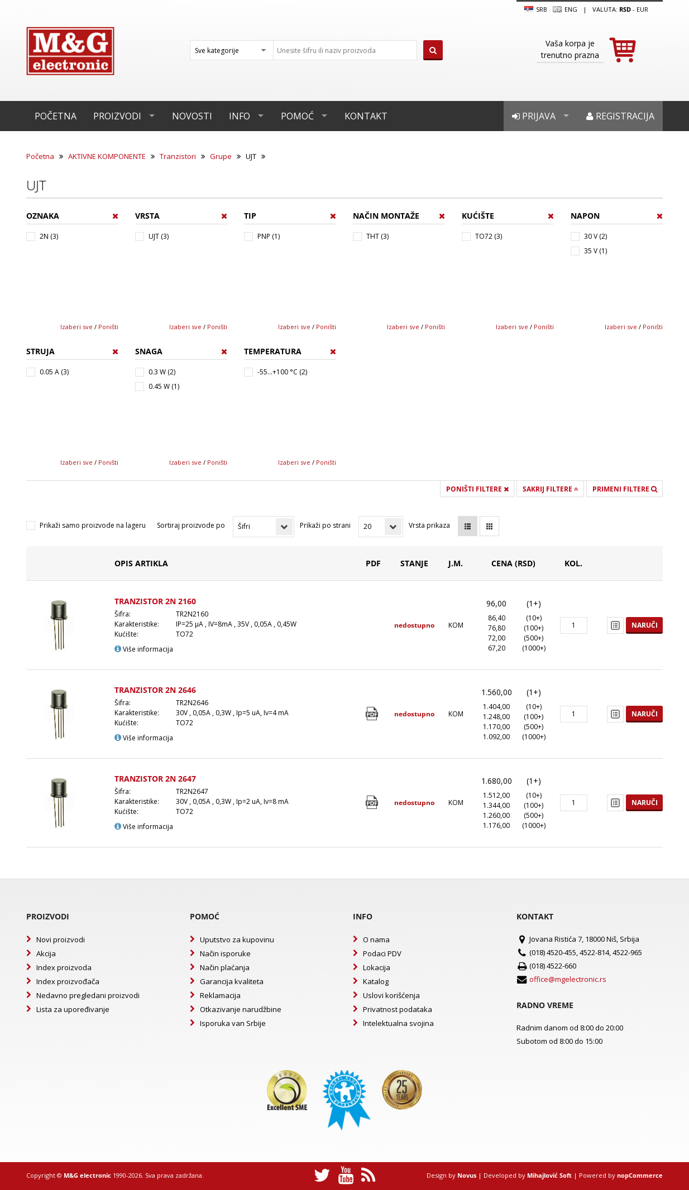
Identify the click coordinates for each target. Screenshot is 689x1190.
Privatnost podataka (397, 1009)
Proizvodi (117, 116)
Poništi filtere (477, 489)
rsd (625, 9)
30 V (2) (595, 236)
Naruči (644, 625)
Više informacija (143, 649)
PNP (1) (268, 236)
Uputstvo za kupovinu (237, 939)
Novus (466, 1175)
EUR (642, 9)
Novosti (192, 116)
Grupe (221, 156)
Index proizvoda (64, 967)
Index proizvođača (67, 981)
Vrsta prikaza (429, 525)
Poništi (108, 326)
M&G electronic (87, 1175)
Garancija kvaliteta (232, 981)
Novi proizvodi (60, 939)
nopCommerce (640, 1175)
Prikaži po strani (325, 525)
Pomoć (297, 116)
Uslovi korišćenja (391, 995)
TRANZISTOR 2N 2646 (155, 690)
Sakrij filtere (550, 489)
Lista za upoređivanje (72, 1009)
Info (239, 116)
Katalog (376, 981)
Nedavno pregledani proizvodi (88, 995)
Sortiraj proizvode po (191, 525)
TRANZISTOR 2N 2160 (155, 601)
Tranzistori (178, 156)
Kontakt (365, 116)
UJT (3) (159, 236)
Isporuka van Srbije (233, 1023)
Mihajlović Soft (549, 1175)
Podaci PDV (382, 953)
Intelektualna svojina (398, 1023)
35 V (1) (595, 251)
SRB (535, 9)
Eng (565, 9)
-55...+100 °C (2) (282, 372)
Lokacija (376, 967)
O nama (376, 939)
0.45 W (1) (164, 386)
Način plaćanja (225, 967)
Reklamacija (220, 995)
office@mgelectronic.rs (567, 979)
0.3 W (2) (162, 372)
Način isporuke (225, 953)
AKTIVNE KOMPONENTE (107, 156)
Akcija (46, 953)
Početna (55, 116)
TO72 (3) (488, 236)
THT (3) (377, 236)
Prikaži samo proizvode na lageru (93, 525)
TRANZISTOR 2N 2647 (155, 778)
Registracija (620, 116)
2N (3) (49, 236)
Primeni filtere (624, 489)
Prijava (534, 116)
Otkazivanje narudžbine (240, 1009)
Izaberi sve (76, 326)
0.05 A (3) (54, 372)
